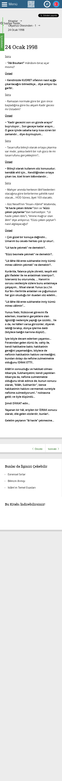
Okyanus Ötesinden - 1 (22, 25)
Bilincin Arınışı (16, 481)
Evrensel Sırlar (17, 474)
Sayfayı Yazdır (10, 23)
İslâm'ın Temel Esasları (22, 487)
